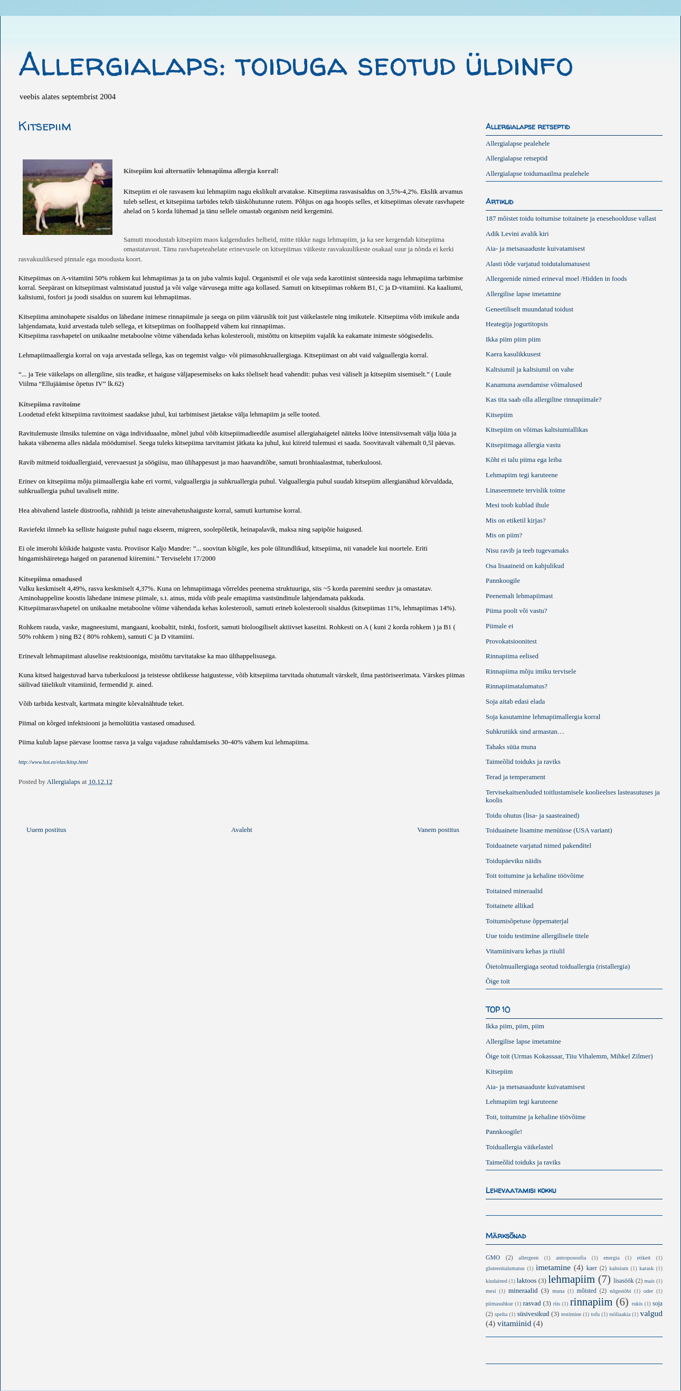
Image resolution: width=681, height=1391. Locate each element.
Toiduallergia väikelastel (519, 1147)
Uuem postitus (46, 830)
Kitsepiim (499, 415)
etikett (644, 1258)
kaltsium (618, 1268)
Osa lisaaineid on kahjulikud (525, 566)
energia (611, 1258)
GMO (493, 1257)
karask (646, 1268)
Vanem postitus (438, 830)
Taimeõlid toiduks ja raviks (523, 761)
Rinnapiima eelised (512, 656)
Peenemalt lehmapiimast (519, 596)
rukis (637, 1304)
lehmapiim (571, 1279)
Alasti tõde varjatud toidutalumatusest (538, 264)
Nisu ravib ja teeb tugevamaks (527, 550)
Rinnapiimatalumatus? (516, 686)
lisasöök (623, 1281)
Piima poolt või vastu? (516, 610)
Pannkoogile (503, 580)
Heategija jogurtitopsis (517, 324)
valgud (651, 1313)
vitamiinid (514, 1323)
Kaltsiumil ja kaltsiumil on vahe (530, 369)
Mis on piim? (504, 535)
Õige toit (498, 981)
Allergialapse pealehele (518, 143)
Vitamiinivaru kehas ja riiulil (525, 951)
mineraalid (523, 1290)
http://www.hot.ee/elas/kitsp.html (53, 762)
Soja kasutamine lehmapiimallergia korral (543, 717)
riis (556, 1304)
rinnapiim (591, 1301)
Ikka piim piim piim (513, 339)
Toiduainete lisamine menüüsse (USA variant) (549, 830)
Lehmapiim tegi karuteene (521, 475)
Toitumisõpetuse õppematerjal (527, 921)
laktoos (527, 1280)
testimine (571, 1314)
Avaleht (241, 830)
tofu (595, 1314)
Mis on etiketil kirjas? (516, 520)
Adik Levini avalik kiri (517, 234)
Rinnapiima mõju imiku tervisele (531, 671)
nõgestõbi (620, 1291)
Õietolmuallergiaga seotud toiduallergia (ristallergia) (558, 966)
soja (657, 1303)
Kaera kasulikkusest (513, 354)
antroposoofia (571, 1258)
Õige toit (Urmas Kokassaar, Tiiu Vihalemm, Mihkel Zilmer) (569, 1056)
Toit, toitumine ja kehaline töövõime (535, 1117)
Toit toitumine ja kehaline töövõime (535, 875)
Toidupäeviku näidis (514, 861)
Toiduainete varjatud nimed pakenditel (538, 845)
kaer (592, 1268)
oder (648, 1291)
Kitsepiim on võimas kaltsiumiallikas (537, 429)
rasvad (532, 1303)
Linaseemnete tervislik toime (525, 490)
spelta (501, 1314)
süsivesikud (533, 1314)
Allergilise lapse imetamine (523, 294)
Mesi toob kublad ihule (517, 505)
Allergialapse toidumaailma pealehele (537, 173)
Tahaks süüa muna (511, 747)
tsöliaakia (619, 1314)
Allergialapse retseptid (516, 158)
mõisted (587, 1291)
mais (649, 1281)
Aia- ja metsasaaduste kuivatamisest (535, 248)
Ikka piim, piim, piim (515, 1026)
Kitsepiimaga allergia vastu (523, 445)
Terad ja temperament (515, 777)
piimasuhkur (499, 1304)
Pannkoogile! (504, 1131)
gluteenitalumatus (505, 1268)
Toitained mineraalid (514, 891)
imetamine (553, 1267)
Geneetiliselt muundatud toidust (529, 309)
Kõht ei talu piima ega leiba (524, 459)
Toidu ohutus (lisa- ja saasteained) (532, 815)
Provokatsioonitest (511, 641)
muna (558, 1291)
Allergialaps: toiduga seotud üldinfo (295, 64)
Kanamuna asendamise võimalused (534, 385)
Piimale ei (499, 626)
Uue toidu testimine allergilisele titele (537, 936)
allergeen (528, 1258)
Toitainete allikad (509, 906)
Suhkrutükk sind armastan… (525, 731)
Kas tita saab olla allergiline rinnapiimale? (544, 399)
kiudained (496, 1281)
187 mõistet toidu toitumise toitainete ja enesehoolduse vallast (571, 218)
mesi (491, 1291)
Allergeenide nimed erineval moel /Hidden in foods (556, 278)
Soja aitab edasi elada (515, 701)
